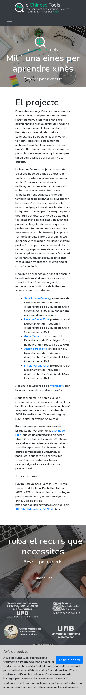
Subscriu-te (43, 578)
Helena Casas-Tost (36, 319)
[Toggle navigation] (10, 20)
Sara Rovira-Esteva (36, 298)
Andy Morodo (33, 336)
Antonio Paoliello (35, 349)
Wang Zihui (57, 386)
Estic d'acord (69, 660)
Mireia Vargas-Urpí (36, 366)
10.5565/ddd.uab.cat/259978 (34, 509)
